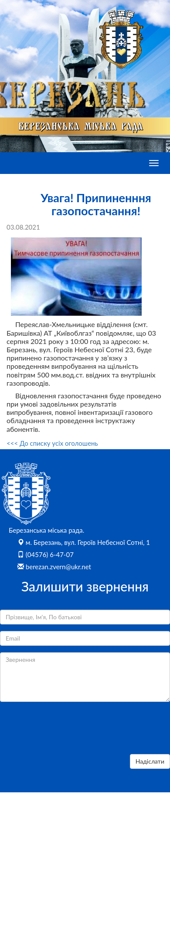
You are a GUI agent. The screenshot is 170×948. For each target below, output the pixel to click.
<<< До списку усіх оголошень (52, 443)
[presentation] (66, 731)
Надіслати (150, 761)
